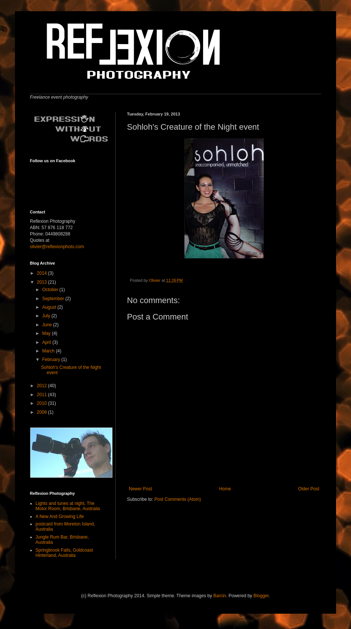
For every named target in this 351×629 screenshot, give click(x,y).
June (47, 324)
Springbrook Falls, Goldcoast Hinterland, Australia (64, 553)
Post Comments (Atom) (177, 499)
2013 (42, 282)
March (49, 351)
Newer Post (140, 488)
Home (225, 488)
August (50, 307)
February (51, 359)
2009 (42, 412)
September (53, 298)
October (50, 289)
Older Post (308, 488)
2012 (42, 385)
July (47, 315)
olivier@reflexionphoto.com (57, 246)
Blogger (261, 595)
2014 (42, 273)
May (47, 333)
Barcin (219, 595)
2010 (42, 403)
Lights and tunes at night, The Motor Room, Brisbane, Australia (67, 506)
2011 (42, 394)
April (47, 342)
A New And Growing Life (59, 516)
